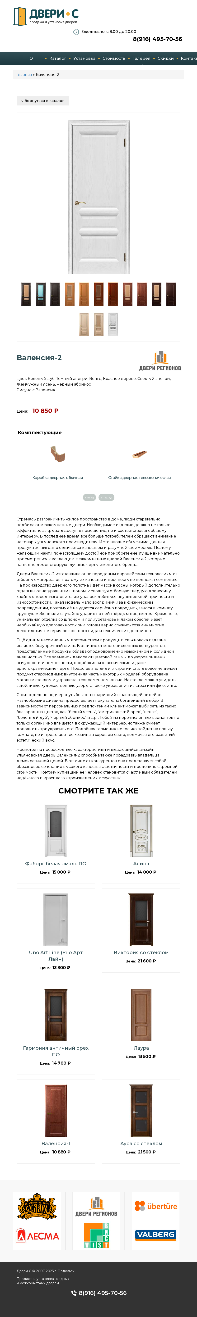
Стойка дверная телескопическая (139, 477)
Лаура (141, 1048)
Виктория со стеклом (141, 952)
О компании (31, 60)
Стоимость (114, 58)
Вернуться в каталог (42, 100)
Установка (84, 58)
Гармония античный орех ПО (56, 1051)
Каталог (57, 58)
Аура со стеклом (141, 1143)
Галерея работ (141, 60)
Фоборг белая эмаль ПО (55, 863)
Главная (24, 74)
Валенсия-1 (56, 1143)
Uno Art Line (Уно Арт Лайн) (56, 956)
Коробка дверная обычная (57, 477)
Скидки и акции (166, 60)
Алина (141, 863)
